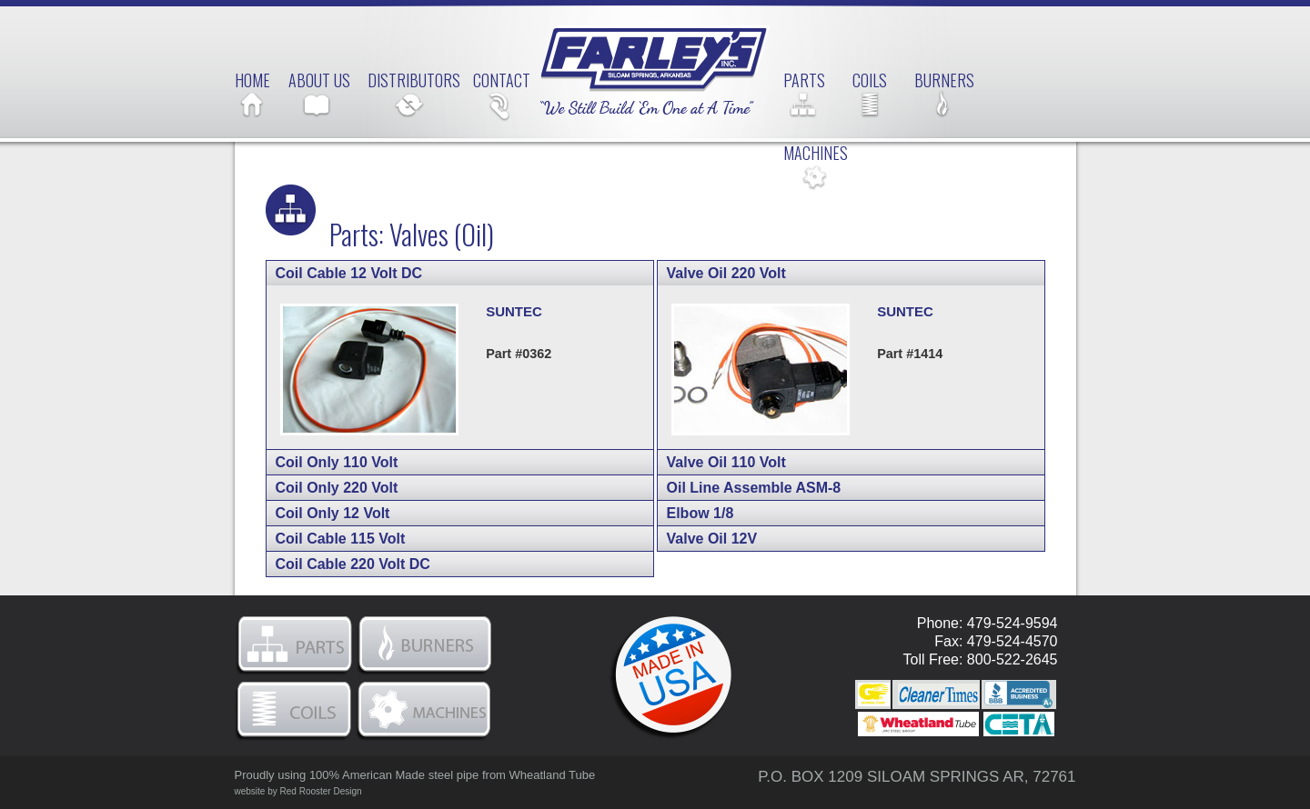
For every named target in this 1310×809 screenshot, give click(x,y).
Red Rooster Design (321, 791)
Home (252, 80)
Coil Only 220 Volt (359, 487)
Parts (804, 80)
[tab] (460, 272)
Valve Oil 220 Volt (749, 273)
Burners (944, 80)
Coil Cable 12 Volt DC (371, 273)
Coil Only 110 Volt (359, 462)
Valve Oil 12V (734, 538)
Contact (501, 80)
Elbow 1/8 (723, 513)
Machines (815, 153)
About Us (319, 80)
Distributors (414, 80)
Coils (869, 80)
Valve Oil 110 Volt (749, 462)
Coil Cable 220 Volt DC (375, 564)
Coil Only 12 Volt (357, 513)
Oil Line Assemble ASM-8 (776, 487)
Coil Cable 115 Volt (363, 538)
